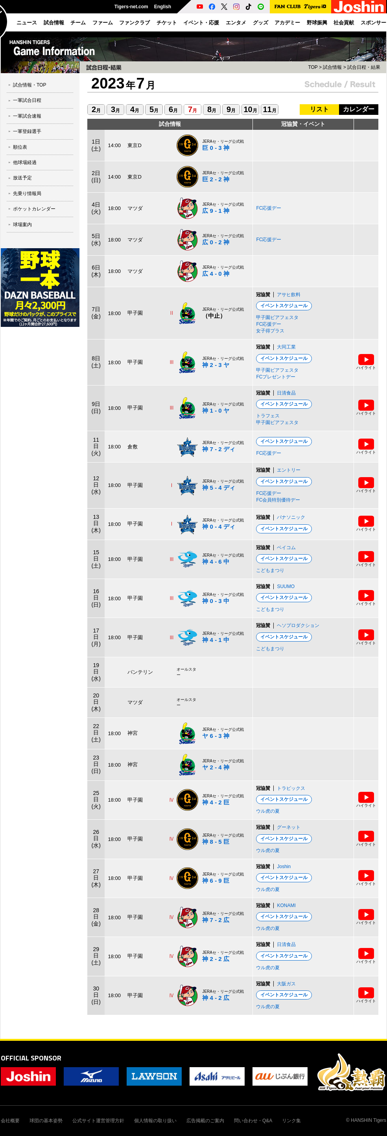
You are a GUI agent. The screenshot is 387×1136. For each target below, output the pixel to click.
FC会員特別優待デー (278, 500)
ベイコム (286, 547)
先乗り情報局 (27, 193)
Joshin (284, 866)
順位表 (20, 147)
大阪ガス (286, 984)
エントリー (288, 470)
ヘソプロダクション (298, 625)
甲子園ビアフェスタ (277, 317)
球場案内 (22, 224)
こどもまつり (270, 570)
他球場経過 (25, 162)
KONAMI (286, 905)
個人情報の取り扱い (155, 1120)
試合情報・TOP (29, 85)
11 (269, 109)
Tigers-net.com (131, 6)
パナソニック (291, 517)
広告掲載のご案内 (205, 1120)
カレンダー (358, 109)
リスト (319, 109)
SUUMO (286, 586)
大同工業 (286, 347)
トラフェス (268, 416)
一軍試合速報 (27, 116)
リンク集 (291, 1120)
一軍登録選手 (27, 131)
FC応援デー (268, 208)
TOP (312, 67)
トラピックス (291, 788)
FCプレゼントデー (275, 377)
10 (250, 109)
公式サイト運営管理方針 (98, 1120)
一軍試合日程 (27, 100)
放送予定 (22, 178)
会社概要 (10, 1120)
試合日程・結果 (363, 67)
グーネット (288, 827)
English (162, 6)
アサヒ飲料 (288, 294)
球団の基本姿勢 (46, 1120)
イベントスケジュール (284, 305)
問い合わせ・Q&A (253, 1120)
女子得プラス (270, 331)
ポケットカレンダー (34, 209)
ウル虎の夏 (268, 811)
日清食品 (286, 393)
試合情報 (332, 67)
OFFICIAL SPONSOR (31, 1058)
